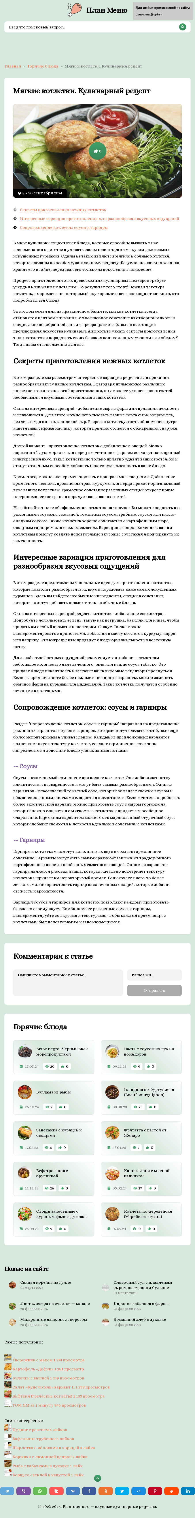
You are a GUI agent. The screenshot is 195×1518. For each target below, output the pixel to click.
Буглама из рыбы (53, 1092)
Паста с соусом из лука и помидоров (149, 1051)
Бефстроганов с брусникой (52, 1173)
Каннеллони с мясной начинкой (146, 1173)
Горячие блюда (43, 66)
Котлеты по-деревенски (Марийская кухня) (148, 1214)
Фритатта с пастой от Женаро (145, 1133)
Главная (12, 66)
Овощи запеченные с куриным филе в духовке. (61, 1214)
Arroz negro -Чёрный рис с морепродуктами (62, 1051)
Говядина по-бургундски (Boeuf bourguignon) (149, 1092)
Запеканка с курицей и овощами (59, 1133)
